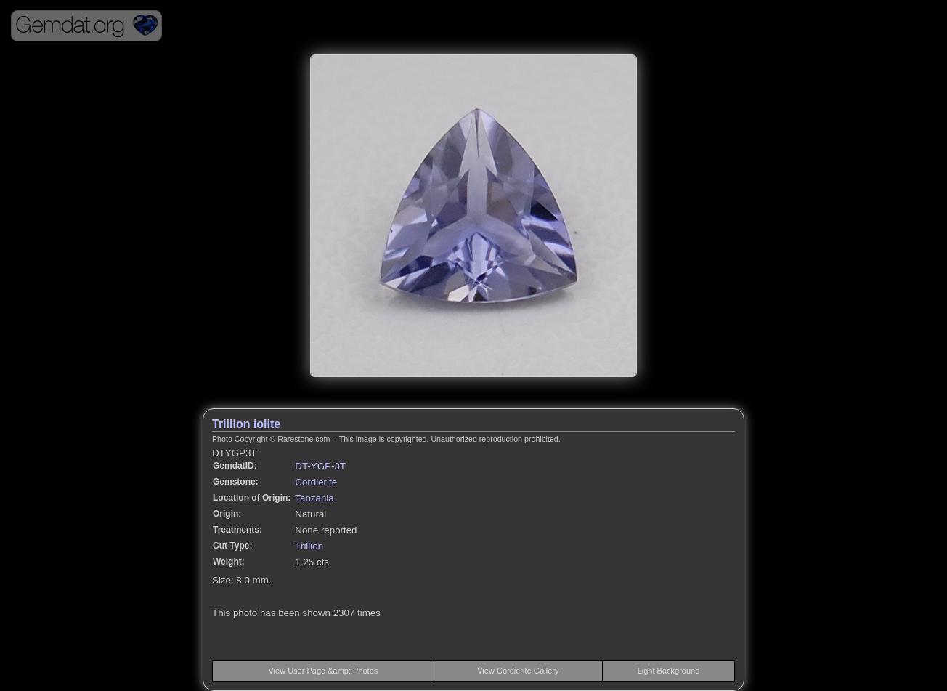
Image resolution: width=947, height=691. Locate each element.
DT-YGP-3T (320, 466)
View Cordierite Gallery (517, 670)
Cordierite (316, 482)
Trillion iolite (246, 424)
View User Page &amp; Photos (323, 670)
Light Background (669, 670)
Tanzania (314, 498)
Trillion (309, 546)
